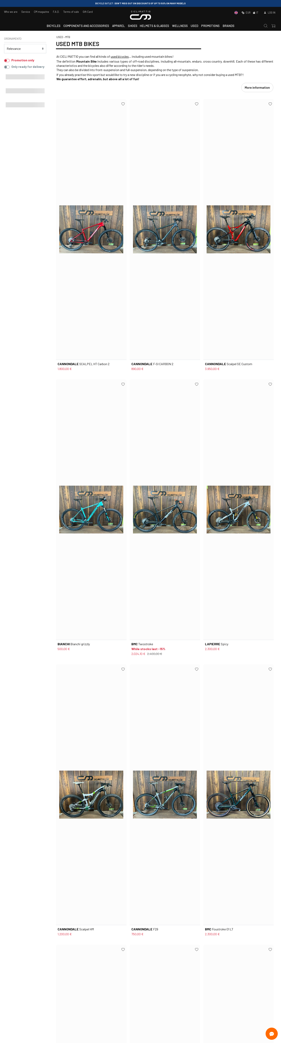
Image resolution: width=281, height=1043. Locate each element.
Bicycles (53, 26)
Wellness (180, 26)
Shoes (132, 26)
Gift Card (88, 11)
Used (194, 26)
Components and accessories (86, 26)
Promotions (210, 26)
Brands (228, 26)
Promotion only (22, 60)
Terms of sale (71, 11)
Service (25, 11)
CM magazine (41, 11)
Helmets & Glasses (154, 26)
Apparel (118, 26)
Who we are (10, 11)
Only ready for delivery (27, 66)
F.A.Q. (56, 11)
